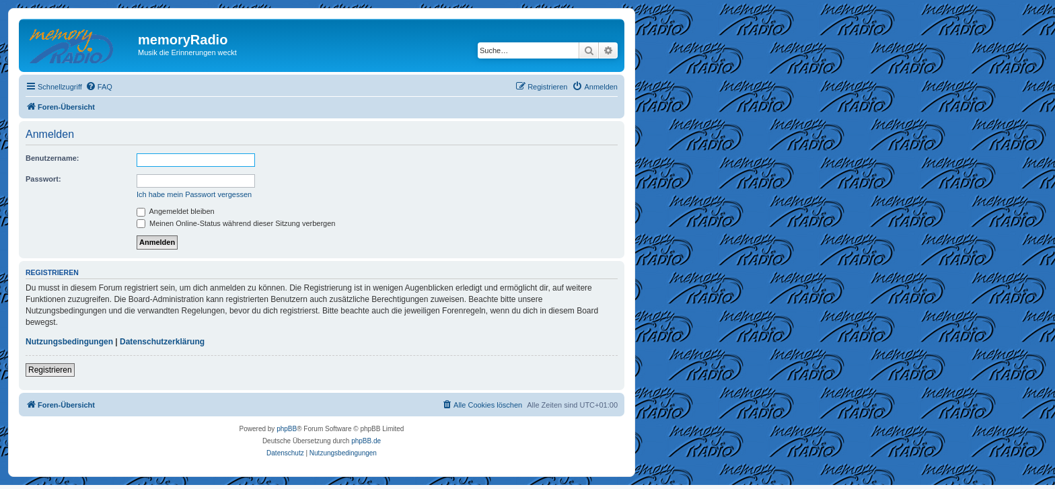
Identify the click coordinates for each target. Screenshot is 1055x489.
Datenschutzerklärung (162, 341)
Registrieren (50, 370)
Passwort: (43, 179)
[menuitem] (98, 87)
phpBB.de (366, 441)
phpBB (287, 428)
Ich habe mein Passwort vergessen (194, 194)
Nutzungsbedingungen (69, 341)
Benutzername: (52, 158)
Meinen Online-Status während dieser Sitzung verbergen (236, 223)
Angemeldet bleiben (176, 211)
